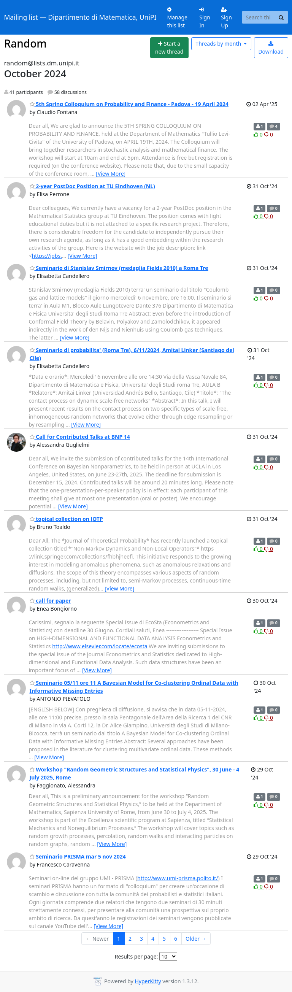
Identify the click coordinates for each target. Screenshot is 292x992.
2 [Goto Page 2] (130, 938)
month (218, 43)
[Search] (281, 17)
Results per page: (136, 956)
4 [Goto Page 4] (152, 938)
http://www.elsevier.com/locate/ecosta (100, 646)
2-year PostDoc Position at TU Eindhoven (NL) (92, 186)
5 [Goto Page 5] (164, 938)
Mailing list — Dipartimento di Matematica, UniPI (80, 17)
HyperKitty (148, 981)
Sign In (204, 18)
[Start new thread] (169, 47)
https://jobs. (47, 255)
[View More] (110, 173)
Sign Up (226, 18)
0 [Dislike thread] (268, 134)
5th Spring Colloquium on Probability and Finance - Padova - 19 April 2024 (129, 104)
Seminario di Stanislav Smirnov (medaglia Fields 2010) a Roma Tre (119, 267)
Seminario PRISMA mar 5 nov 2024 (78, 856)
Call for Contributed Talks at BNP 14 (80, 436)
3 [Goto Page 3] (141, 938)
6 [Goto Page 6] (175, 938)
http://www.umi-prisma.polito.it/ (177, 878)
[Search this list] (258, 17)
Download (271, 48)
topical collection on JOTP (66, 518)
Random (25, 43)
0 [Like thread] (259, 134)
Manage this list (177, 18)
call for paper (50, 600)
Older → (196, 938)
